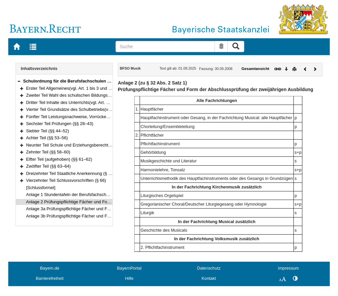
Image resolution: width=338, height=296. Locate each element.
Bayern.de (49, 268)
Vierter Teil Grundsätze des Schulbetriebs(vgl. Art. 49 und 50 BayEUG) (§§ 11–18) (104, 109)
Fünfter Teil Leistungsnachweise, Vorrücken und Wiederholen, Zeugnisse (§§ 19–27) (106, 116)
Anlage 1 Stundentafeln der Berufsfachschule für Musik (78, 194)
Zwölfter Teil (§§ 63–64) (48, 166)
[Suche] (165, 46)
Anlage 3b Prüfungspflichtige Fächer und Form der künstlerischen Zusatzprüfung (102, 216)
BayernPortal (129, 268)
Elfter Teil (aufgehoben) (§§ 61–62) (59, 159)
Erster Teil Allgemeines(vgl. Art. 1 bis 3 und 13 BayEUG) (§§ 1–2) (87, 88)
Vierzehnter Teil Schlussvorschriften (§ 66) (66, 180)
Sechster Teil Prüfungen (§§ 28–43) (59, 123)
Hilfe (129, 278)
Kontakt (209, 278)
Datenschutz (208, 268)
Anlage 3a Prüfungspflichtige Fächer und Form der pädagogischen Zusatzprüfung (103, 208)
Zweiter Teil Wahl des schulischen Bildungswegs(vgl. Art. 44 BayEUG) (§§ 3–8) (101, 95)
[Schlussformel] (40, 187)
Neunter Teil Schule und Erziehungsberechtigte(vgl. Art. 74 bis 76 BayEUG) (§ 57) (103, 145)
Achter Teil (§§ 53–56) (47, 137)
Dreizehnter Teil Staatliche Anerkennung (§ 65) (70, 173)
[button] (18, 81)
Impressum (288, 268)
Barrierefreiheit (50, 278)
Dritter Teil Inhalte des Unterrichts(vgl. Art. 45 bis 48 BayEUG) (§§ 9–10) (94, 102)
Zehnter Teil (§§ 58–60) (48, 151)
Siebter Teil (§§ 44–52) (47, 130)
